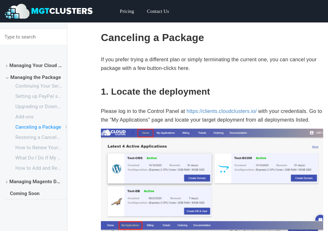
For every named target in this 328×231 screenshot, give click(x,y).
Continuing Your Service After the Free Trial (41, 86)
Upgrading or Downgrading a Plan (41, 106)
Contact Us (158, 11)
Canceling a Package (38, 127)
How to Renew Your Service (41, 147)
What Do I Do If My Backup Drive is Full (41, 158)
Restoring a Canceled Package (41, 137)
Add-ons (24, 117)
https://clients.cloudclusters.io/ (221, 111)
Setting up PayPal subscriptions (41, 96)
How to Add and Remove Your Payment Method (41, 168)
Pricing (127, 11)
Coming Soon (25, 193)
